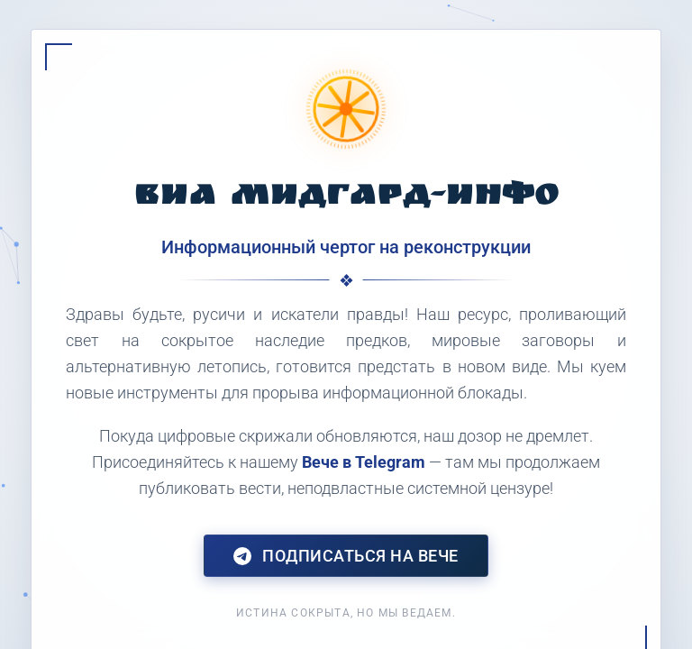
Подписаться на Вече (346, 556)
